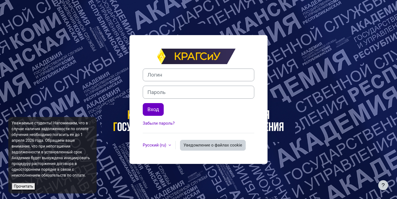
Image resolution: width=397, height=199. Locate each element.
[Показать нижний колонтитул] (383, 185)
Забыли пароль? (159, 123)
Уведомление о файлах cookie (213, 145)
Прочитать (23, 186)
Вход (153, 109)
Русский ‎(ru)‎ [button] (155, 145)
